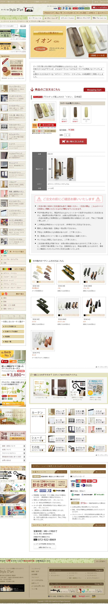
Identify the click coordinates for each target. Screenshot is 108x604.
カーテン (53, 573)
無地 (4, 256)
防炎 (4, 301)
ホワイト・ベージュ (10, 273)
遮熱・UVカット (8, 309)
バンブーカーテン (92, 575)
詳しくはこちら (58, 500)
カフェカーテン (55, 575)
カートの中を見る (37, 580)
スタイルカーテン (92, 573)
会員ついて (35, 583)
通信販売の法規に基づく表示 (11, 457)
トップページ (5, 21)
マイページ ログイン (9, 453)
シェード (71, 575)
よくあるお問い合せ (38, 586)
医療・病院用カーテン (75, 578)
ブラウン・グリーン (10, 284)
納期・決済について (8, 446)
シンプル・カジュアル (10, 259)
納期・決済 (35, 571)
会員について (6, 449)
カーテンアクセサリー (93, 578)
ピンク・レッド (8, 280)
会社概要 (34, 574)
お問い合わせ (6, 460)
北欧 (4, 263)
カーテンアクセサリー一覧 (20, 21)
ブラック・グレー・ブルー (12, 287)
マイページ (35, 577)
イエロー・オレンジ (10, 277)
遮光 (4, 298)
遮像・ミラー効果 (9, 305)
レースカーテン (73, 573)
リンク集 (34, 589)
